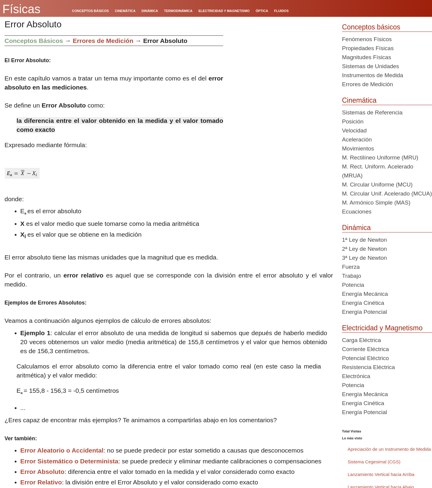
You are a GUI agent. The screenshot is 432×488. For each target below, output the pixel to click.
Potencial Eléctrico (365, 358)
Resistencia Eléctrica (368, 367)
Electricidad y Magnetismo (382, 328)
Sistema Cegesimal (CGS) (374, 461)
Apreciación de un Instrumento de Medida (389, 449)
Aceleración (357, 139)
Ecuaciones (356, 211)
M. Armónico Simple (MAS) (376, 202)
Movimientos (358, 148)
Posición (353, 121)
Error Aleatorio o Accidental (62, 450)
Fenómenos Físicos (367, 39)
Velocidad (354, 130)
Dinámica (356, 228)
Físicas (21, 9)
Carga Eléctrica (361, 340)
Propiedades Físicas (368, 48)
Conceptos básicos (371, 27)
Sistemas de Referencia (372, 112)
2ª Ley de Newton (364, 249)
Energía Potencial (364, 312)
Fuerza (351, 267)
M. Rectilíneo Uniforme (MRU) (380, 157)
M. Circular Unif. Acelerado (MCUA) (387, 193)
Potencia (353, 285)
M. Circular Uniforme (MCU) (377, 184)
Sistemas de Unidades (370, 66)
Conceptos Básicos (33, 40)
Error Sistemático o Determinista (69, 461)
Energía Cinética (363, 303)
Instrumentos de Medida (372, 75)
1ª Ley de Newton (364, 240)
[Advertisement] (280, 77)
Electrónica (356, 376)
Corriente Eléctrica (365, 349)
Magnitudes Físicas (366, 57)
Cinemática (359, 100)
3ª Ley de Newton (364, 258)
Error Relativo (41, 482)
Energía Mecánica (365, 294)
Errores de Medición (103, 40)
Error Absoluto (42, 471)
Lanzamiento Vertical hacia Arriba (381, 474)
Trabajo (351, 276)
